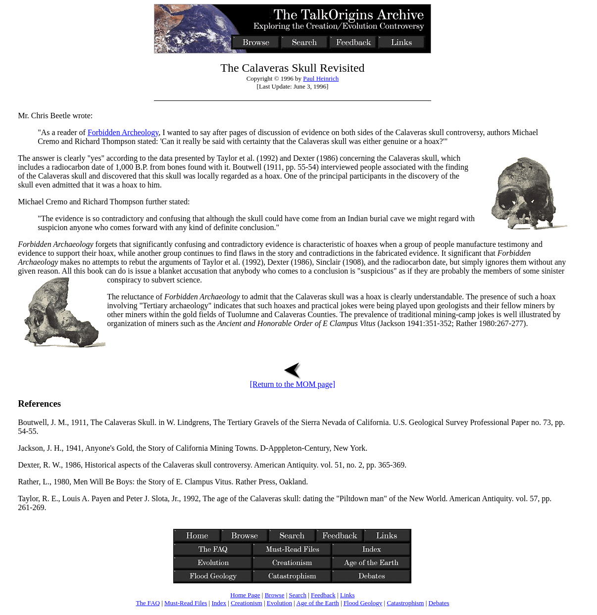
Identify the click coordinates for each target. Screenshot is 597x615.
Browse (275, 595)
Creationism (246, 603)
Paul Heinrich (321, 78)
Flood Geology (363, 603)
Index (218, 603)
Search (297, 595)
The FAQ (148, 603)
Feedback (323, 595)
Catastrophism (405, 603)
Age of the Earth (318, 603)
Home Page (245, 595)
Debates (439, 603)
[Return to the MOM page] (292, 380)
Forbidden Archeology (123, 132)
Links (347, 595)
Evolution (279, 603)
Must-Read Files (185, 603)
